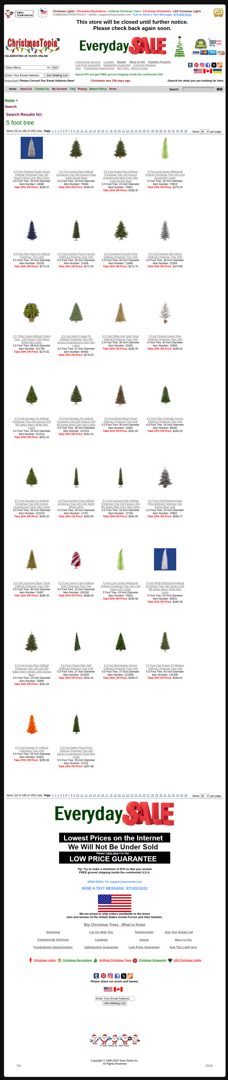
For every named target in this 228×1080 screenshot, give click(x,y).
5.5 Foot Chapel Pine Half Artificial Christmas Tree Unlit (76, 667)
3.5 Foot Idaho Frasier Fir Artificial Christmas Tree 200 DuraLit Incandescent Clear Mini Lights (76, 341)
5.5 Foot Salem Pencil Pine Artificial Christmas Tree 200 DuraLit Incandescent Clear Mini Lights (76, 752)
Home (10, 100)
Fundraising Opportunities (99, 68)
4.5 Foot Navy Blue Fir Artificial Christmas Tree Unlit (31, 255)
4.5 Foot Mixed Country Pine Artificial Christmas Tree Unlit (120, 255)
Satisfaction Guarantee (116, 65)
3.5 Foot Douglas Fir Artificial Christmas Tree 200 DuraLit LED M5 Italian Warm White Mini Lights (31, 423)
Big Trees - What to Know (132, 68)
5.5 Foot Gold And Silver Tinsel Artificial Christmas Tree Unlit (31, 585)
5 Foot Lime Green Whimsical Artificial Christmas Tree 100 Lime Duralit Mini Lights (165, 174)
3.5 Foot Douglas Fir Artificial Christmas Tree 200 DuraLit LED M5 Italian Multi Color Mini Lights (76, 421)
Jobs (78, 68)
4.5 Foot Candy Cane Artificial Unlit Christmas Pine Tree (76, 585)
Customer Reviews (144, 65)
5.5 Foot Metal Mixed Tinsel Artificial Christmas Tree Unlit (120, 420)
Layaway (109, 62)
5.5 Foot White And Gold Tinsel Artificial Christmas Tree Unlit (120, 338)
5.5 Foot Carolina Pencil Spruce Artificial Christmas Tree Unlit (76, 255)
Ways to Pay (183, 939)
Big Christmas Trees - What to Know (114, 925)
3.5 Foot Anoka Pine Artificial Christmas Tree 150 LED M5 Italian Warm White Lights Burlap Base (31, 670)
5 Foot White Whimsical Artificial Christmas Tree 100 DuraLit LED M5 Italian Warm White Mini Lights (165, 588)
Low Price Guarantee (87, 65)
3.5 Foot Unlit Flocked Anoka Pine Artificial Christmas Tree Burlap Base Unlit (165, 504)
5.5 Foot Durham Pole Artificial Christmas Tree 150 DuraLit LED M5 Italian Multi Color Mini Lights (120, 504)
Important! (12, 80)
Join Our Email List (179, 932)
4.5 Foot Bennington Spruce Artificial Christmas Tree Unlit (120, 667)
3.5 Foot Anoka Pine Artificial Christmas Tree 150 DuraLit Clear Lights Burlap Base (76, 174)
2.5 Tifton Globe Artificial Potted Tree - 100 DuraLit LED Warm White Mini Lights (31, 339)
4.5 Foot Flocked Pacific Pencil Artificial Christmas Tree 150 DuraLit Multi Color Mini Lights (31, 174)
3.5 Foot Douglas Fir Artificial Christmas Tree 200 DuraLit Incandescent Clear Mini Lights (31, 504)
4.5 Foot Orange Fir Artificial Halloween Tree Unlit (31, 749)
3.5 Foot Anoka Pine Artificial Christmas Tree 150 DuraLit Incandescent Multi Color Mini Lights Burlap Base (120, 176)
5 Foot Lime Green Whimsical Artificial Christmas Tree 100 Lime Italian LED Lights (120, 586)
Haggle (144, 939)
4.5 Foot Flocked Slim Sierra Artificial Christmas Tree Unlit (165, 255)
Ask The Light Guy (183, 947)
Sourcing (53, 932)
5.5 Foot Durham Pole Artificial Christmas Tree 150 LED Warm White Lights (76, 504)
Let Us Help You (101, 932)
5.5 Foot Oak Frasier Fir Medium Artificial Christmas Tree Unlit (165, 667)
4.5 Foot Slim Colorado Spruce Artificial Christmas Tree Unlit (165, 420)
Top (19, 1065)
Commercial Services (87, 62)
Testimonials (144, 932)
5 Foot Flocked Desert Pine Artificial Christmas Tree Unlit (165, 338)
